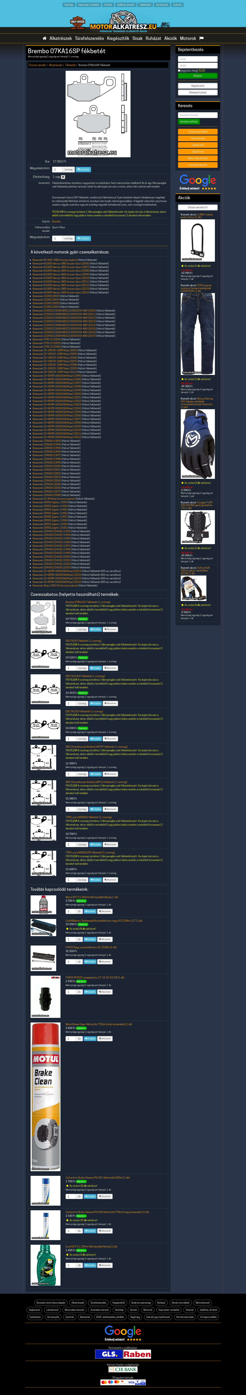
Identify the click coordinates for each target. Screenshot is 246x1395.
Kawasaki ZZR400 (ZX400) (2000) (52, 556)
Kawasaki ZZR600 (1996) (47, 451)
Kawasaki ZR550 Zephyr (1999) (50, 524)
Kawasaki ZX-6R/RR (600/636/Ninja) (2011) (57, 433)
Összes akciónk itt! (198, 207)
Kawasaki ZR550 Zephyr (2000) (50, 527)
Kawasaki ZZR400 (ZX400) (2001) (52, 560)
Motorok (188, 38)
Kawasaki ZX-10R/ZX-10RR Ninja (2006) (55, 357)
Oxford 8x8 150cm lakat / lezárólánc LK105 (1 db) (195, 570)
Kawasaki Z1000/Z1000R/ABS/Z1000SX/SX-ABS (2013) (64, 321)
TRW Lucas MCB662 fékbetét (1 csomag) (89, 817)
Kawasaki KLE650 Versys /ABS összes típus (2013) (61, 288)
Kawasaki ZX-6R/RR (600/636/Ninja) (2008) (57, 422)
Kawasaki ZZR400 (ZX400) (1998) (52, 549)
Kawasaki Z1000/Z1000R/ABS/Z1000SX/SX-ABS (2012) (64, 317)
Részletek (110, 629)
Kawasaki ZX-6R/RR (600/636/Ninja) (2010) (57, 429)
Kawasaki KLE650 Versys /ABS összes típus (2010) (61, 278)
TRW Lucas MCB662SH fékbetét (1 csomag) (90, 852)
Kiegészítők (118, 38)
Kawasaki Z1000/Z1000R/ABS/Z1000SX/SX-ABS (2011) (64, 314)
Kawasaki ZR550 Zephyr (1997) (50, 516)
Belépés (198, 75)
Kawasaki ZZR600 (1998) (47, 458)
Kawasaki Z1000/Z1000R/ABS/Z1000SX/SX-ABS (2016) (64, 332)
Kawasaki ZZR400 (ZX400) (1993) (52, 531)
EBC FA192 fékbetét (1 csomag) (83, 640)
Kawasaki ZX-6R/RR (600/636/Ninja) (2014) (57, 574)
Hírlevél (108, 4)
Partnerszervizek (185, 1317)
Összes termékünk (198, 131)
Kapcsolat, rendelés (88, 4)
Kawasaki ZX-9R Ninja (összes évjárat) (54, 498)
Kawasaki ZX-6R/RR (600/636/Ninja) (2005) (57, 411)
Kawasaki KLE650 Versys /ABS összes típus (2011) (61, 281)
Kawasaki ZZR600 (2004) (47, 480)
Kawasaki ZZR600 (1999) (47, 462)
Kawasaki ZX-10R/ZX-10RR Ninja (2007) (55, 361)
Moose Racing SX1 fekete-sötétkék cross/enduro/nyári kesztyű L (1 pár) (197, 402)
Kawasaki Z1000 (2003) (46, 296)
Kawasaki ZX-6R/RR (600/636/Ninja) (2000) (57, 393)
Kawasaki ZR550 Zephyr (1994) (50, 506)
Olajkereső (34, 1310)
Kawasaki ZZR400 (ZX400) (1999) (52, 552)
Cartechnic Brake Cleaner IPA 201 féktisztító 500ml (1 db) (98, 1177)
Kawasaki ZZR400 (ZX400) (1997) (52, 545)
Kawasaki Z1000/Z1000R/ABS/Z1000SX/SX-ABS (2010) (64, 310)
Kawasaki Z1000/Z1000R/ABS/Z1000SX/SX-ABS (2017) (64, 335)
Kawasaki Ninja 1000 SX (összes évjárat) (55, 585)
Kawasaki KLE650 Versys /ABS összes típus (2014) (61, 292)
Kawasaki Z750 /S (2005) (47, 343)
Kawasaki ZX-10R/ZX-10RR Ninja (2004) (55, 350)
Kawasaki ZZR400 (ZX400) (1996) (52, 542)
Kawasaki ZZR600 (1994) (47, 444)
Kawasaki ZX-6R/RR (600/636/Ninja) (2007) (57, 419)
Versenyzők (162, 4)
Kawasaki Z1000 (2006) (46, 306)
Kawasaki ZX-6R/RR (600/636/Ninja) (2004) (57, 408)
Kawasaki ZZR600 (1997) (47, 455)
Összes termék (37, 65)
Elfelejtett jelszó (198, 92)
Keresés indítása (189, 121)
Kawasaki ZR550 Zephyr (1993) (50, 502)
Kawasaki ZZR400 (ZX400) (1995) (52, 538)
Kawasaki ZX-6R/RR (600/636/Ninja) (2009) (57, 426)
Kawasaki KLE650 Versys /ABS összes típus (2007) (61, 267)
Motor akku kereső (198, 158)
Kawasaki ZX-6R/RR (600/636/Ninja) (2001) (57, 397)
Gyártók (177, 4)
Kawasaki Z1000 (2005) (46, 303)
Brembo (56, 221)
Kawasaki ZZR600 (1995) (47, 448)
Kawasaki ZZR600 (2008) (47, 495)
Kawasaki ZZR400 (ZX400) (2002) (52, 563)
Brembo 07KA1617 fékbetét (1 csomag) (88, 602)
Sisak (137, 38)
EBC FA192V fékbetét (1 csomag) (84, 711)
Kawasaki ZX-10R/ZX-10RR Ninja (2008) (55, 364)
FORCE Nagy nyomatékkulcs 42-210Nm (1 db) (91, 947)
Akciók (170, 38)
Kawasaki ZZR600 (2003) (47, 477)
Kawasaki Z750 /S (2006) (47, 346)
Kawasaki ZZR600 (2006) (47, 487)
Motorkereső (198, 138)
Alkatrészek (61, 38)
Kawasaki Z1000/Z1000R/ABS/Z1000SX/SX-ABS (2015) (64, 328)
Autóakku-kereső (100, 1310)
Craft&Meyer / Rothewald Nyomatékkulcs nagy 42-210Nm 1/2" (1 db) (104, 920)
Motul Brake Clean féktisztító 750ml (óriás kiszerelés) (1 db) (99, 1024)
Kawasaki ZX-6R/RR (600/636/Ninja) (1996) (57, 379)
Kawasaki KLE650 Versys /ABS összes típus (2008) (61, 270)
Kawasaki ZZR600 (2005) (47, 484)
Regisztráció (197, 85)
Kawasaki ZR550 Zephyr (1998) (50, 520)
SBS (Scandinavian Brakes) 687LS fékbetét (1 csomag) (96, 782)
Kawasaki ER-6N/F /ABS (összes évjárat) (55, 259)
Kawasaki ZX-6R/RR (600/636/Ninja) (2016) (57, 581)
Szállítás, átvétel (125, 4)
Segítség (135, 1317)
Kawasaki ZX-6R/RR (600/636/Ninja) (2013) (57, 571)
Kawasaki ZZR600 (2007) (47, 491)
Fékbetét (70, 65)
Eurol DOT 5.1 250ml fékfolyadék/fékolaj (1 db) (91, 1246)
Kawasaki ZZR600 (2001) (47, 469)
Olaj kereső (198, 151)
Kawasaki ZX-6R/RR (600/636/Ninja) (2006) (57, 415)
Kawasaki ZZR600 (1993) (47, 440)
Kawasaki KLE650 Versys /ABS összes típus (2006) (61, 263)
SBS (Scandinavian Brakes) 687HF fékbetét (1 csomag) (96, 746)
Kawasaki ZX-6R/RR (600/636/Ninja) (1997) (57, 382)
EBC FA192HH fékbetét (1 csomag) (85, 676)
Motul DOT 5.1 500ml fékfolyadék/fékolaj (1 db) (92, 897)
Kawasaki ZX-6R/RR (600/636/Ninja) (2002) (57, 400)
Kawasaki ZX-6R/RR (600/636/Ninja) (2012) (57, 437)
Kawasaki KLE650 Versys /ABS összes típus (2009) (61, 274)
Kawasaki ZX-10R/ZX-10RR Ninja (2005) (55, 353)
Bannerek (85, 1317)
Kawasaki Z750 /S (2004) (47, 339)
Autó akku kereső (198, 165)
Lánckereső (198, 145)
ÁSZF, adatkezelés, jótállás (110, 1317)
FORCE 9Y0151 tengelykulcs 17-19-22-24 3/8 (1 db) (95, 977)
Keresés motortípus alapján (51, 1302)
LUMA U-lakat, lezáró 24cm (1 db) (197, 216)
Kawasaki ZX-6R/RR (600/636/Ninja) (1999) (57, 390)
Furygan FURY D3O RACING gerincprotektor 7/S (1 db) (197, 505)
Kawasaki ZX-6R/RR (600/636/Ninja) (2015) (57, 578)
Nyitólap (69, 4)
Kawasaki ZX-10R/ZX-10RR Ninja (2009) (55, 368)
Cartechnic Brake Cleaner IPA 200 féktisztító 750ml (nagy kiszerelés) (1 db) (107, 1212)
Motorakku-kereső (74, 1310)
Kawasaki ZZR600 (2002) (47, 473)
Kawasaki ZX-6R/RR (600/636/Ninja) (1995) (57, 375)
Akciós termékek (180, 1302)
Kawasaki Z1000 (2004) (46, 299)
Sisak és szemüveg (141, 1302)
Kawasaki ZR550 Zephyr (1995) (50, 509)
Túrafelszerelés (89, 38)
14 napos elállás (208, 1317)
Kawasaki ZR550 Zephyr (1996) (50, 513)
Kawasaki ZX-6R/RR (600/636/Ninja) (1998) (57, 386)
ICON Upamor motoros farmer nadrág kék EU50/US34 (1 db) (196, 288)
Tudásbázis (145, 4)
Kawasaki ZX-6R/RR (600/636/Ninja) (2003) (57, 404)
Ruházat (153, 38)
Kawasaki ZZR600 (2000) (47, 466)
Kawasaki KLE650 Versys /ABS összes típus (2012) (61, 285)
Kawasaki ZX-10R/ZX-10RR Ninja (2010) (55, 371)
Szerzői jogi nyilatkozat (158, 1317)
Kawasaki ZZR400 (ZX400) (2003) (52, 567)
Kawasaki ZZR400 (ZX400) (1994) (52, 534)
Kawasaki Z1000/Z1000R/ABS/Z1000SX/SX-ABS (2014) (64, 325)
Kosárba (83, 169)
